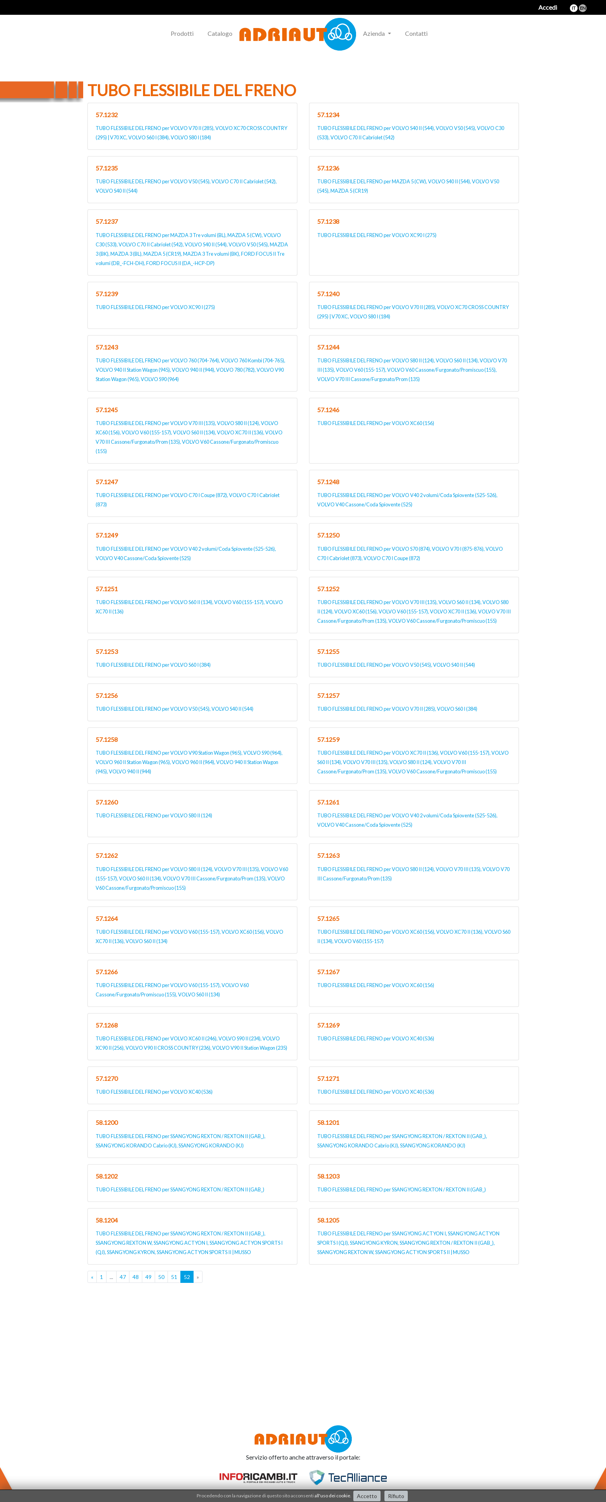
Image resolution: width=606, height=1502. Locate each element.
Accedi (547, 7)
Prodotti (182, 33)
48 (136, 1277)
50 (161, 1277)
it (574, 8)
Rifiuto (396, 1496)
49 (148, 1277)
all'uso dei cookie (332, 1495)
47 (123, 1277)
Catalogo (220, 33)
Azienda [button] (374, 33)
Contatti (416, 33)
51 (174, 1277)
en (583, 8)
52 (187, 1277)
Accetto (367, 1496)
